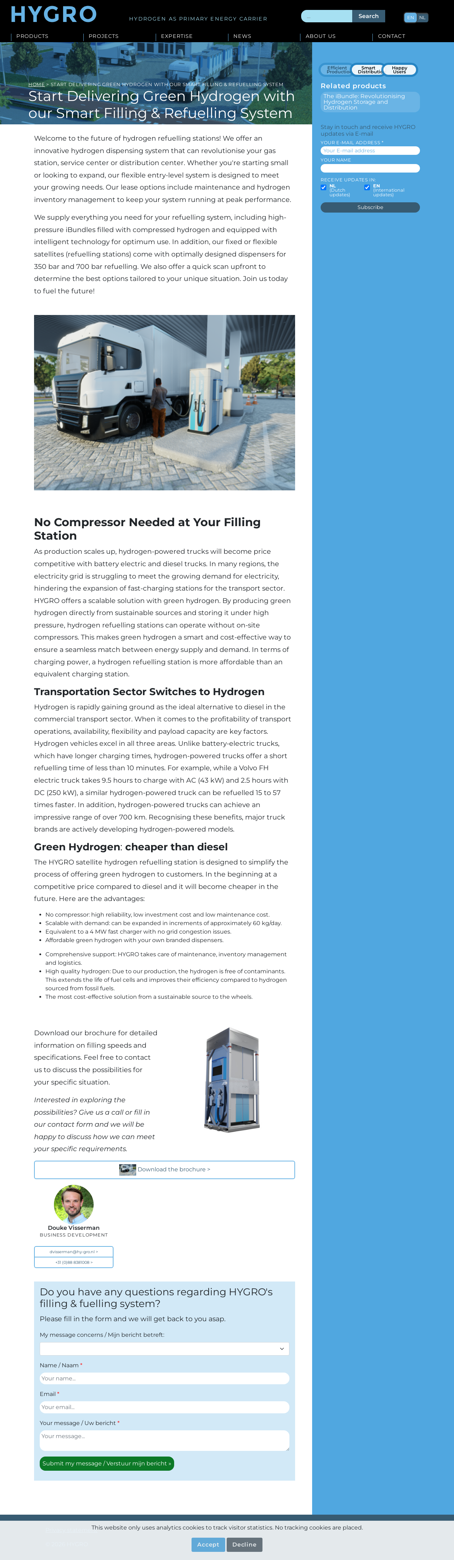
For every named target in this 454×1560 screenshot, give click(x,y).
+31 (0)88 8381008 (72, 1262)
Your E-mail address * (352, 142)
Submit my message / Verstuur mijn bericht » (107, 1463)
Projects (104, 36)
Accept (208, 1544)
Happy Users (399, 70)
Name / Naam (59, 1365)
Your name (336, 160)
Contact (391, 36)
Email (48, 1394)
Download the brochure (163, 1170)
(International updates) (388, 190)
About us (321, 36)
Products (32, 36)
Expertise (177, 36)
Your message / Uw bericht (78, 1423)
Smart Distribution (371, 70)
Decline (244, 1544)
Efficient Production (340, 70)
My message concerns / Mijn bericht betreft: (102, 1334)
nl (423, 17)
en (411, 17)
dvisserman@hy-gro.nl (72, 1251)
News (242, 36)
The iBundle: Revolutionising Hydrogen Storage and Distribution (364, 102)
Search (369, 16)
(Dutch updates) (340, 190)
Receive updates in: (348, 179)
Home (36, 84)
